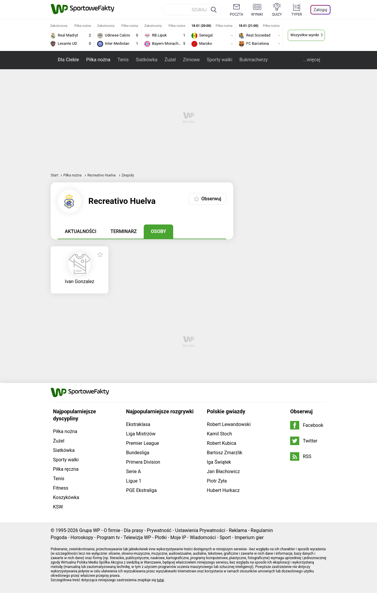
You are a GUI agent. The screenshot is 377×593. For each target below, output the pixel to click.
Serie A (133, 471)
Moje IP (178, 537)
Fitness (60, 488)
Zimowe (191, 59)
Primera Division (143, 462)
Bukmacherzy (253, 59)
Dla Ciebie (68, 59)
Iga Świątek (219, 462)
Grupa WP (89, 530)
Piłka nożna (98, 59)
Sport (225, 537)
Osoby (158, 231)
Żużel (170, 59)
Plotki (161, 537)
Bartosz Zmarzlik (224, 452)
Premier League (142, 443)
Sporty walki (219, 59)
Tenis (123, 59)
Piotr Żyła (217, 481)
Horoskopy (81, 537)
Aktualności (80, 231)
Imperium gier (249, 537)
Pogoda (59, 537)
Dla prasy (133, 530)
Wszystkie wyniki (304, 35)
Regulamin (262, 530)
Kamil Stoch (219, 434)
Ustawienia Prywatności (200, 530)
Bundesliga (137, 452)
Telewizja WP (137, 537)
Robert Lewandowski (229, 424)
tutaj (160, 580)
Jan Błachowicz (223, 471)
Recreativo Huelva (102, 175)
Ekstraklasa (138, 424)
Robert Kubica (221, 443)
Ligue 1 (133, 481)
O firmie (112, 530)
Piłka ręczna (66, 469)
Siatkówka (146, 59)
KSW (58, 507)
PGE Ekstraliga (141, 490)
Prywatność (159, 530)
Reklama (238, 530)
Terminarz (123, 231)
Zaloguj (320, 9)
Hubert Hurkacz (223, 490)
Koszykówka (66, 497)
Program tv (108, 537)
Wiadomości (203, 537)
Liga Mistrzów (141, 434)
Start (54, 175)
